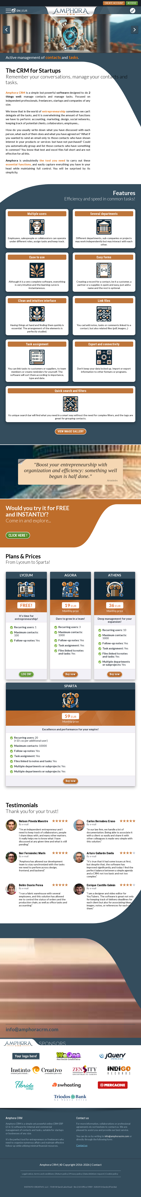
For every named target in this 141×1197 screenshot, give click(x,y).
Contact (97, 1164)
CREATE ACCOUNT (114, 3)
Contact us (81, 1145)
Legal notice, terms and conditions (38, 1173)
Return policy (62, 1173)
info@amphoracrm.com (117, 1136)
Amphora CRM (49, 1164)
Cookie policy (112, 1173)
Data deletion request (94, 1173)
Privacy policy (76, 1173)
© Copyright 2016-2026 (75, 1164)
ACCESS (132, 3)
